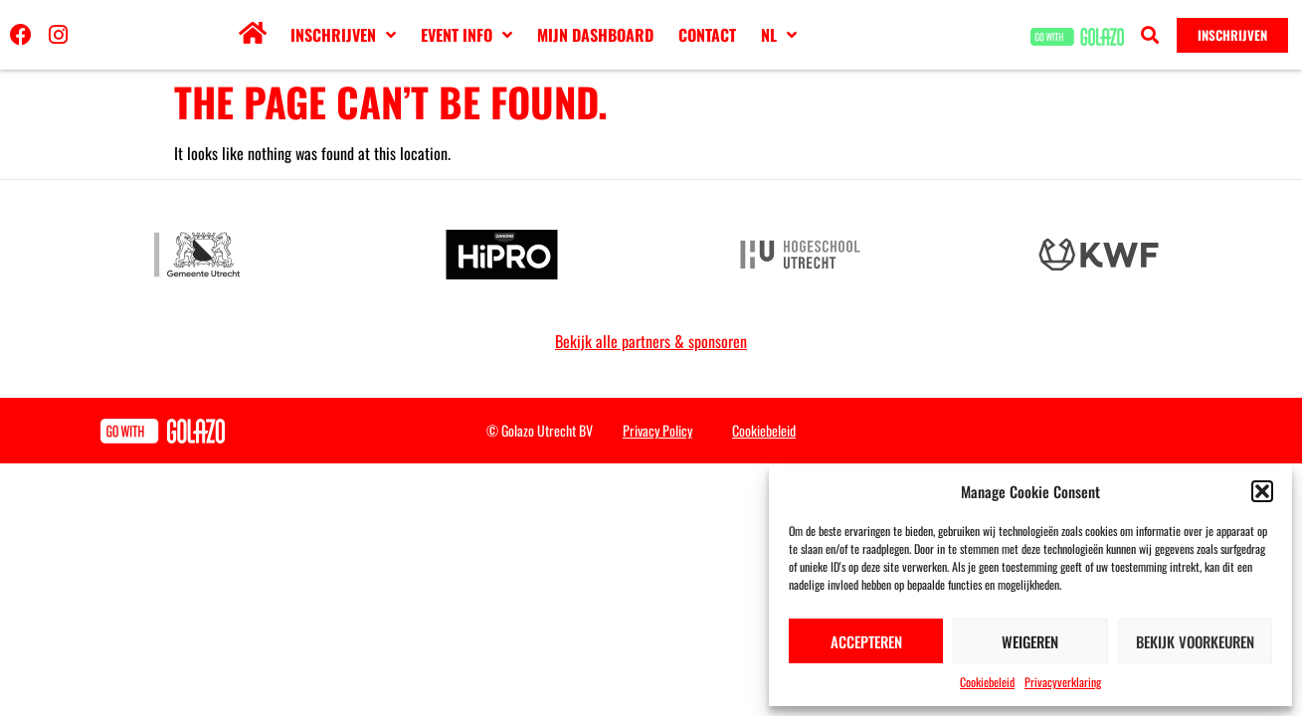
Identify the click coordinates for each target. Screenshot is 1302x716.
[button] (1262, 491)
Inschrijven (343, 35)
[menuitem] (779, 35)
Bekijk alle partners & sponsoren (651, 341)
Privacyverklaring (1062, 681)
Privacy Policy (657, 430)
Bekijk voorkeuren (1195, 641)
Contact (707, 35)
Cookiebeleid (987, 681)
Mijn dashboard (595, 35)
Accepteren (866, 641)
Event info (466, 35)
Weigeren (1030, 641)
